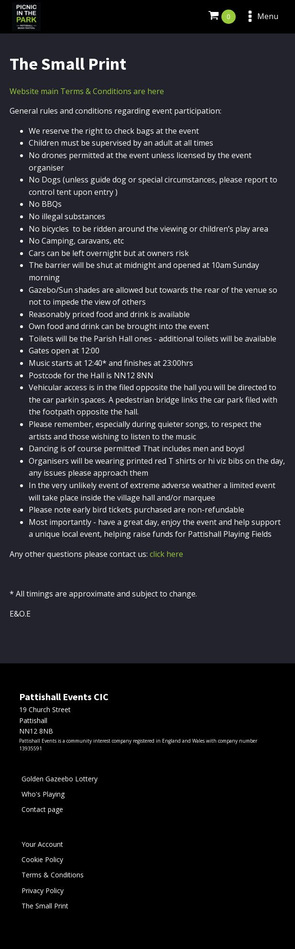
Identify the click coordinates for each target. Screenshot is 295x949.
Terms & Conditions (53, 874)
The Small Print (45, 905)
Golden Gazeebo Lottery (60, 778)
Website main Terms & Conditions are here (87, 91)
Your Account (42, 844)
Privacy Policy (43, 890)
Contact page (42, 809)
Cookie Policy (42, 859)
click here (166, 554)
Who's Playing (43, 794)
